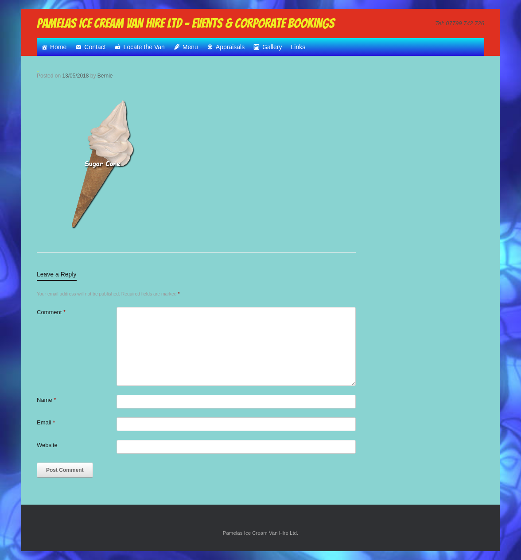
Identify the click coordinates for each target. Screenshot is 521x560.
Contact (94, 47)
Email (46, 422)
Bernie (105, 76)
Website (47, 445)
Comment (51, 312)
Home (58, 47)
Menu (190, 47)
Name (46, 400)
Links (298, 47)
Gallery (272, 47)
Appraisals (230, 47)
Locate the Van (144, 47)
